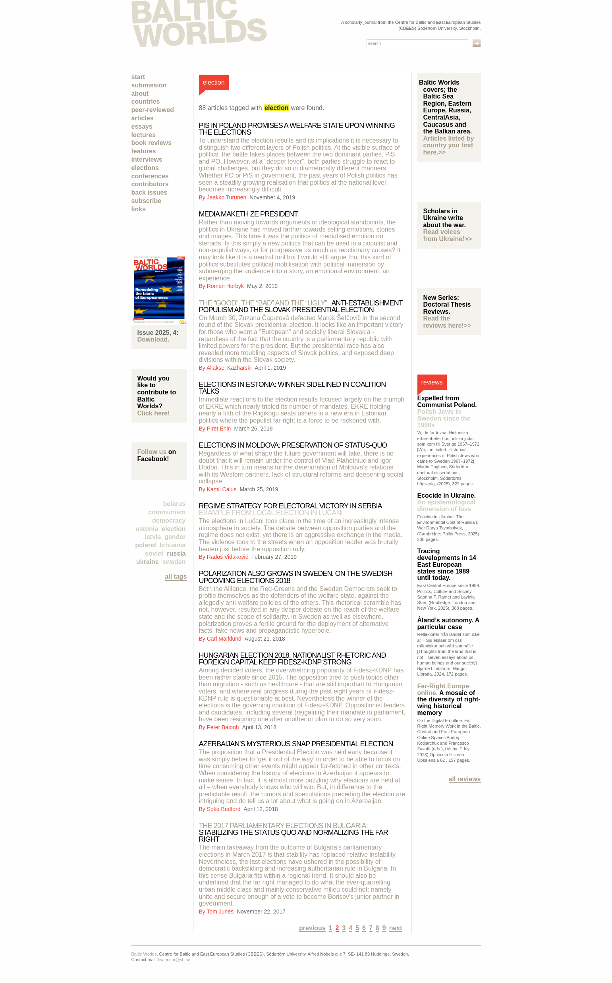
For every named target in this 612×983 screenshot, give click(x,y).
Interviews (146, 159)
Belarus (174, 503)
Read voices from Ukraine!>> (447, 235)
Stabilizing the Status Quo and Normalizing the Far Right (293, 832)
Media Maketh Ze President (248, 214)
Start (138, 76)
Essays (142, 126)
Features (143, 151)
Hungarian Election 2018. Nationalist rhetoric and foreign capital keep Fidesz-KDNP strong (292, 658)
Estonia (147, 528)
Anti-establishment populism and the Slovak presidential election (301, 306)
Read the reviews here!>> (447, 322)
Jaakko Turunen (227, 197)
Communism (166, 512)
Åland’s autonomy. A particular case (448, 623)
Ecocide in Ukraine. (446, 502)
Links (138, 209)
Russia (176, 553)
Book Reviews (151, 142)
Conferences (150, 176)
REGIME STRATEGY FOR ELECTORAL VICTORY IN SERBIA (290, 509)
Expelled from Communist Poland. (447, 411)
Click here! (153, 413)
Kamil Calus (222, 489)
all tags (176, 576)
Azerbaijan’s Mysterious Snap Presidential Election (296, 744)
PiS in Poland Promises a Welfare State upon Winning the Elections (297, 129)
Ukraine (147, 561)
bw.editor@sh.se (174, 959)
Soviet (154, 553)
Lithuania (173, 545)
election (173, 528)
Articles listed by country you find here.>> (448, 145)
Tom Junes (221, 911)
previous (312, 928)
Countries (145, 101)
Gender (174, 536)
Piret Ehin (220, 428)
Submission (149, 85)
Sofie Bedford (224, 809)
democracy (169, 520)
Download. (153, 339)
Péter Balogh (224, 727)
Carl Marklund (225, 638)
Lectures (143, 134)
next (395, 928)
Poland (145, 545)
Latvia (153, 536)
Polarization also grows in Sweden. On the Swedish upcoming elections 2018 (295, 577)
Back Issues (149, 192)
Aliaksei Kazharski (230, 368)
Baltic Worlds (144, 954)
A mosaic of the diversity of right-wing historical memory (449, 699)
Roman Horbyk (226, 286)
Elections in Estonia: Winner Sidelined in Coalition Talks (292, 387)
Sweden (174, 561)
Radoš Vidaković (228, 557)
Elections (145, 167)
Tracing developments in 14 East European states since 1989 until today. (447, 564)
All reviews (465, 779)
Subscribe (146, 200)
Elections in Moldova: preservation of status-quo (293, 445)
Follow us (152, 451)
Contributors (150, 184)
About (140, 93)
